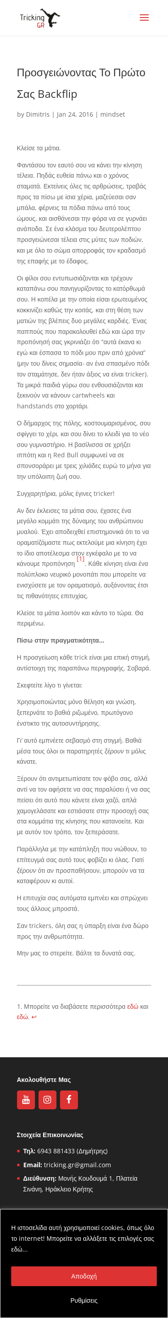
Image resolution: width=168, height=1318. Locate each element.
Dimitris (38, 114)
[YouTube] (26, 1099)
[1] (81, 558)
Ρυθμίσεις (84, 1300)
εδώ (132, 1006)
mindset (112, 114)
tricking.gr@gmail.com (77, 1164)
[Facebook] (69, 1099)
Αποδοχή (84, 1276)
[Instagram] (47, 1099)
